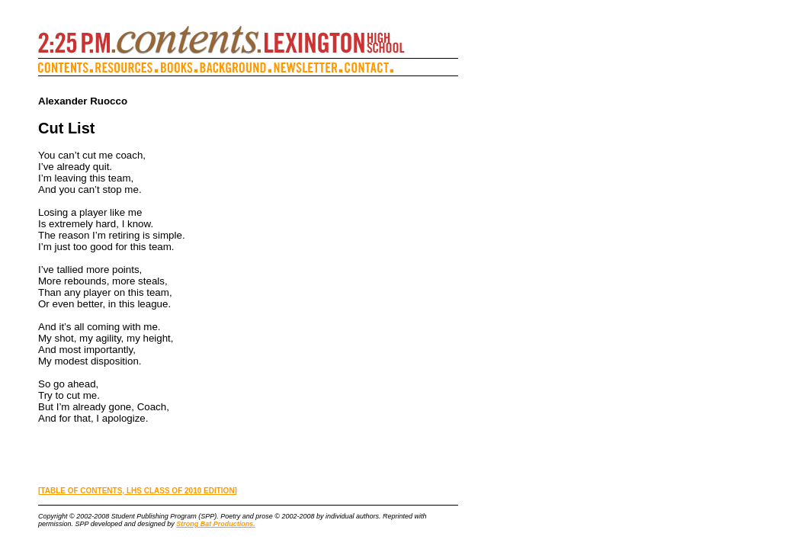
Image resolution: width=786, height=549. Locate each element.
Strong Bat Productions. (215, 524)
